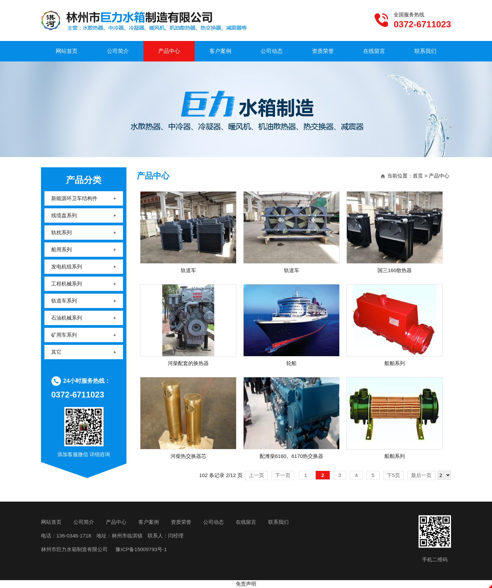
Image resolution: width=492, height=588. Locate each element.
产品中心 (169, 51)
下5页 (393, 475)
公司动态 (272, 51)
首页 (418, 176)
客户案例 (220, 51)
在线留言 (374, 51)
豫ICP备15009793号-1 (140, 549)
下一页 (282, 475)
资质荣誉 (323, 51)
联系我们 (425, 51)
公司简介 (118, 51)
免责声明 (246, 584)
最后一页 (421, 475)
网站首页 (67, 51)
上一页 (256, 475)
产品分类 (83, 180)
